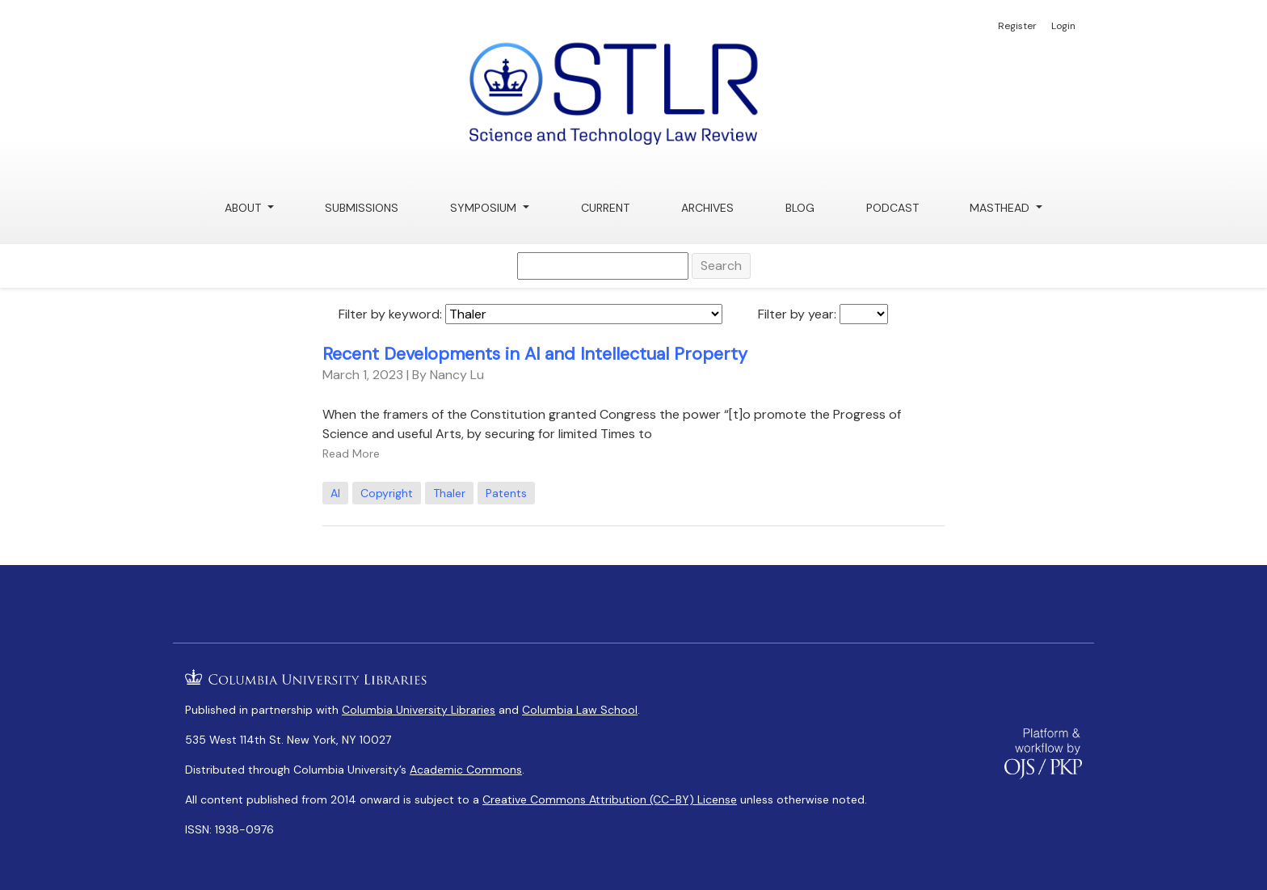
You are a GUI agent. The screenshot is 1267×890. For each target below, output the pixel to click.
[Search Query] (602, 266)
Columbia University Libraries (418, 709)
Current (605, 207)
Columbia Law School (580, 709)
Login (1063, 25)
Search (721, 265)
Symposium (485, 207)
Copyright (386, 493)
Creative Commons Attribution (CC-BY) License (609, 799)
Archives (707, 207)
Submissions (361, 207)
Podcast (892, 207)
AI (335, 493)
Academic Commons (466, 769)
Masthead (1001, 207)
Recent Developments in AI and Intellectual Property (534, 354)
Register (1017, 25)
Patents (506, 493)
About (244, 207)
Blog (799, 207)
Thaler (449, 493)
